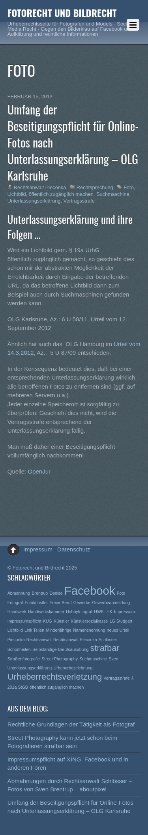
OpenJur (39, 471)
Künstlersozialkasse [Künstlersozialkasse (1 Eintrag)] (89, 621)
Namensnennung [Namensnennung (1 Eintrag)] (89, 630)
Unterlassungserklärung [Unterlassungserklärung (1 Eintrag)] (29, 667)
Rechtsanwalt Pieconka (40, 187)
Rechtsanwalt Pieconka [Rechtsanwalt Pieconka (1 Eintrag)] (75, 639)
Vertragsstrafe (79, 201)
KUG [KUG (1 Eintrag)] (47, 621)
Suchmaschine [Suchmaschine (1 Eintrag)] (93, 658)
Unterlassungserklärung (34, 201)
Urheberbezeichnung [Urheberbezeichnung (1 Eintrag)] (72, 667)
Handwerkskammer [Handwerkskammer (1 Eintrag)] (46, 611)
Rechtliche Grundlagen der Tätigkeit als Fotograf (71, 724)
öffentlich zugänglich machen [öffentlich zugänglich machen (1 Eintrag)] (57, 687)
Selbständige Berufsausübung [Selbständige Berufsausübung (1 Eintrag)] (60, 649)
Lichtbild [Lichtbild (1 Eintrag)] (15, 630)
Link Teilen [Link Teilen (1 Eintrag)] (34, 630)
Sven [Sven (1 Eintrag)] (113, 658)
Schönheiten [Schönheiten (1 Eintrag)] (19, 649)
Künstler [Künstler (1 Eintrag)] (61, 621)
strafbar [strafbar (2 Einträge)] (105, 648)
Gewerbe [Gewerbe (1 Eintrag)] (81, 602)
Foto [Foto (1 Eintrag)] (121, 593)
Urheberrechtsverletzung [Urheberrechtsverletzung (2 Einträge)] (54, 677)
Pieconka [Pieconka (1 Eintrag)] (16, 639)
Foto (129, 187)
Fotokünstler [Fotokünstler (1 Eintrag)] (36, 602)
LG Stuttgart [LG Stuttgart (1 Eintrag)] (121, 621)
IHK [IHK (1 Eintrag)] (108, 611)
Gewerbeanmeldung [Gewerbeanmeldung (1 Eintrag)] (111, 602)
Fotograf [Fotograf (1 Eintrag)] (15, 602)
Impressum (37, 549)
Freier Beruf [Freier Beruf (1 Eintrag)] (60, 602)
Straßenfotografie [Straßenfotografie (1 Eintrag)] (23, 658)
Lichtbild (16, 194)
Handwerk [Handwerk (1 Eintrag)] (16, 611)
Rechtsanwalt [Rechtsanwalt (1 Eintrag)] (39, 639)
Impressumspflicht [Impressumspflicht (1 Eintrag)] (24, 621)
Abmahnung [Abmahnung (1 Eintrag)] (18, 593)
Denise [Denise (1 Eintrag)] (55, 593)
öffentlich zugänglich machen (61, 194)
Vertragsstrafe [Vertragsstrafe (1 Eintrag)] (116, 678)
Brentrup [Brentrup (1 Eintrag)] (40, 593)
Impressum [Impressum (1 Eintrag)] (124, 611)
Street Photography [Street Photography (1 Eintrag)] (59, 658)
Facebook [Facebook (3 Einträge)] (89, 590)
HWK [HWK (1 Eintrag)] (99, 611)
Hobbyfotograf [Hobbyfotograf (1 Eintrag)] (79, 611)
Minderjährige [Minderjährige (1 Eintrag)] (58, 630)
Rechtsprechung (95, 187)
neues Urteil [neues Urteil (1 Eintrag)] (118, 630)
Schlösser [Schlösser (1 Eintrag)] (108, 639)
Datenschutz (73, 549)
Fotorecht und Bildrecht (39, 568)
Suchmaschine (112, 194)
